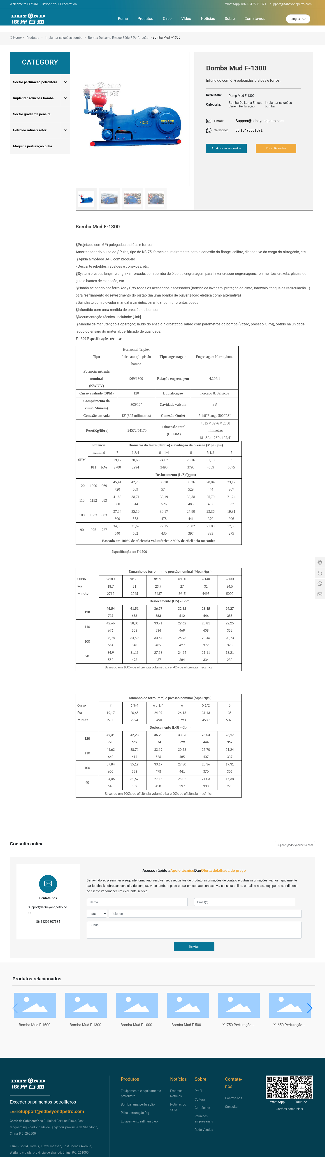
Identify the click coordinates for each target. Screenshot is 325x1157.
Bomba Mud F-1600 (34, 1025)
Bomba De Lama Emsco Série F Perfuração (118, 37)
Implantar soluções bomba (63, 37)
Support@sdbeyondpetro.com (259, 121)
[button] (310, 1008)
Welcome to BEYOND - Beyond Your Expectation (43, 4)
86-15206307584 (48, 921)
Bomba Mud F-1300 (85, 1025)
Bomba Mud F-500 (186, 1025)
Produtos (32, 37)
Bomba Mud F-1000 (136, 1025)
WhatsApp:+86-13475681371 (245, 4)
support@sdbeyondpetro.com (291, 4)
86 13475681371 (248, 130)
